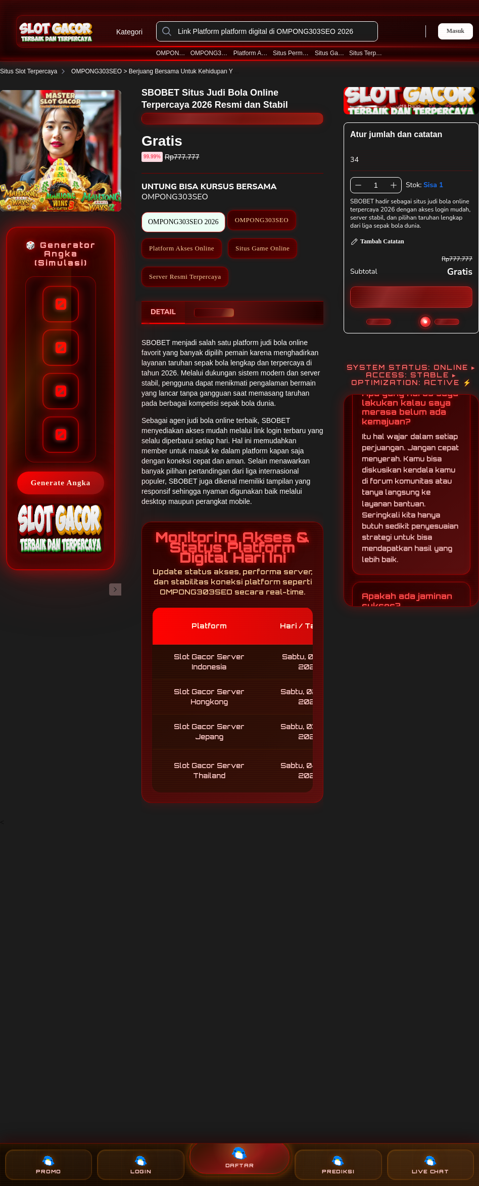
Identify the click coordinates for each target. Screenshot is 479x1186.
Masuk (455, 30)
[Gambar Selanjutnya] (115, 589)
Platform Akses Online (250, 53)
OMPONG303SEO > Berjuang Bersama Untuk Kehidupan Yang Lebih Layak (180, 71)
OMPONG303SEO (170, 53)
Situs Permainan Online (291, 53)
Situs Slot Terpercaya (34, 71)
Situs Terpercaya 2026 (367, 53)
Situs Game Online (330, 53)
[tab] (163, 313)
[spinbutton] (376, 185)
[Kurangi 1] (358, 185)
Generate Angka (61, 483)
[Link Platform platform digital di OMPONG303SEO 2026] (275, 31)
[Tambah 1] (394, 185)
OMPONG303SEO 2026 (209, 53)
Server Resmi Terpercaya (185, 276)
